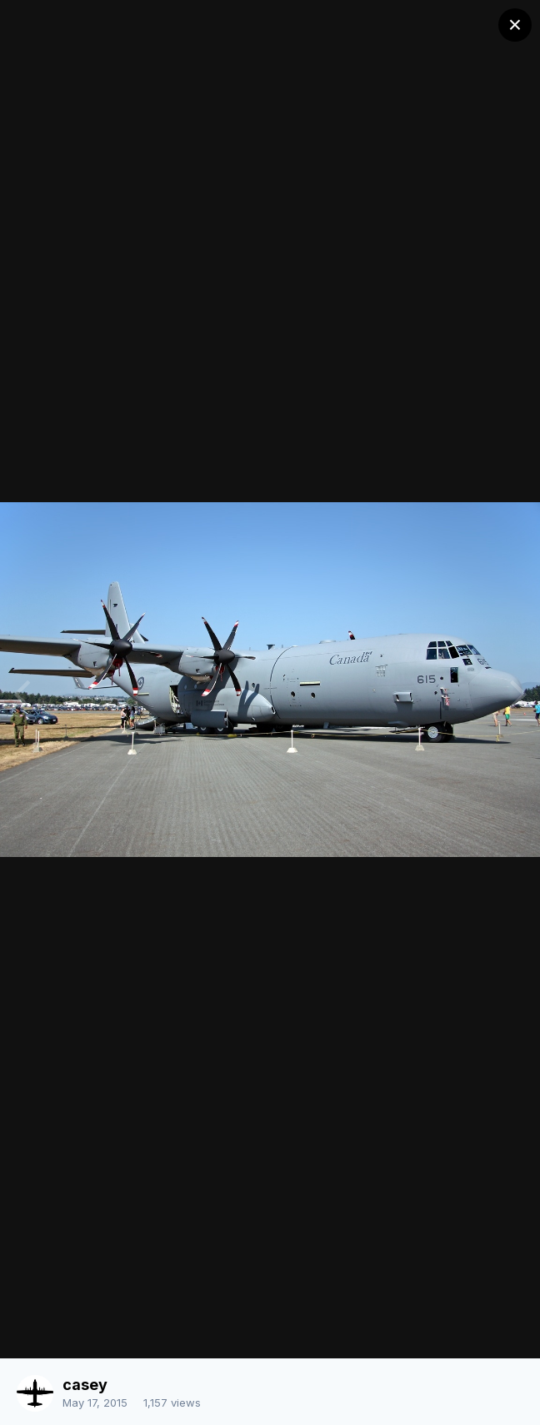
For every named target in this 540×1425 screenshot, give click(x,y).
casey (85, 1384)
